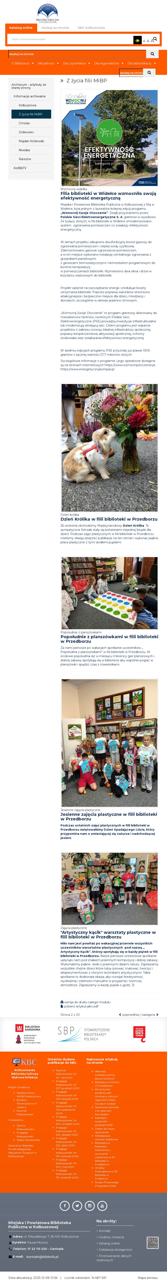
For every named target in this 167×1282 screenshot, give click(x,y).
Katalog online (109, 1243)
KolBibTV (20, 168)
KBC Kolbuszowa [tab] (91, 28)
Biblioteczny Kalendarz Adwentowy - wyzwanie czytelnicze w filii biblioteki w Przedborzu (105, 1153)
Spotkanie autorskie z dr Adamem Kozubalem (107, 1111)
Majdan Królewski (31, 141)
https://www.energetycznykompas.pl (87, 369)
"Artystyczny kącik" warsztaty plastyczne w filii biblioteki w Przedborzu (108, 934)
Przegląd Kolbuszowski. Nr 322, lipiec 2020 (66, 1142)
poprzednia (129, 1015)
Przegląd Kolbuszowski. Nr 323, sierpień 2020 (67, 1131)
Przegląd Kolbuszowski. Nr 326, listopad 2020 (67, 1095)
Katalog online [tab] (21, 28)
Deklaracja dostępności (115, 1250)
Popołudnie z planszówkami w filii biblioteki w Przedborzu (109, 639)
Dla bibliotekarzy (142, 63)
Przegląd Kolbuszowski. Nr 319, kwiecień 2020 (67, 1174)
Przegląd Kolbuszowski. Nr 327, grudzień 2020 (68, 1085)
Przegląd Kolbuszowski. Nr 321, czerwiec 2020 (67, 1152)
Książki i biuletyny (19, 1087)
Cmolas (24, 123)
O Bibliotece (22, 63)
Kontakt (105, 1231)
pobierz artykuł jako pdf (79, 1006)
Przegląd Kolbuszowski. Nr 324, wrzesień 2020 (68, 1120)
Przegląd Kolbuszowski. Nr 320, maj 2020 (66, 1163)
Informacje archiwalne (30, 96)
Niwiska (24, 150)
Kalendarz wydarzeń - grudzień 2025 (104, 1121)
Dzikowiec (26, 132)
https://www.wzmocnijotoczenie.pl (130, 365)
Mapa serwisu (148, 1278)
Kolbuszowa (27, 105)
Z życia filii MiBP (30, 114)
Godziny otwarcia (111, 1237)
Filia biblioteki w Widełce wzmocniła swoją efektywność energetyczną (108, 196)
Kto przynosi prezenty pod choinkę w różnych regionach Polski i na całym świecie (106, 1096)
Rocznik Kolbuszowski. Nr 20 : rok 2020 (66, 1074)
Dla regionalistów (108, 63)
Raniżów (25, 159)
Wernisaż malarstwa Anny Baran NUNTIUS (105, 1075)
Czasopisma (15, 1119)
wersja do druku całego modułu (85, 1002)
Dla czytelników (76, 63)
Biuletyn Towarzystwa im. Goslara (27, 1103)
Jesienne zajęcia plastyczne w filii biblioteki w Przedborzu (109, 816)
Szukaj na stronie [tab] (55, 28)
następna (150, 1015)
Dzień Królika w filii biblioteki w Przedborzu (109, 519)
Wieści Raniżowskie (28, 1139)
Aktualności (48, 63)
